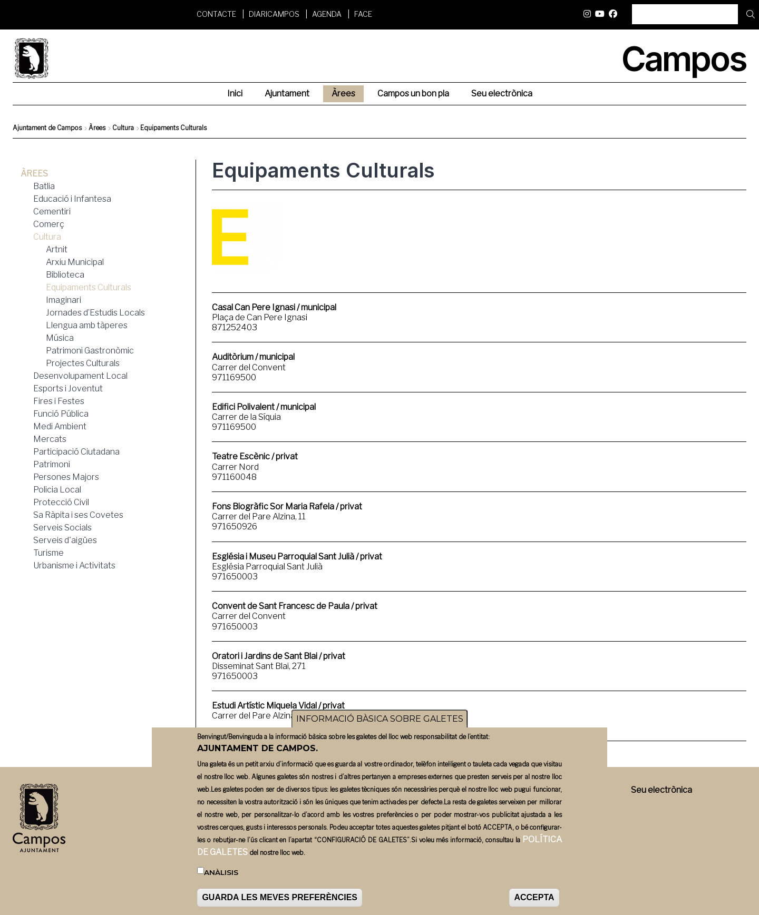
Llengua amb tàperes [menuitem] (87, 325)
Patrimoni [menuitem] (51, 464)
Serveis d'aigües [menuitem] (65, 540)
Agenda (327, 13)
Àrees (97, 128)
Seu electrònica (661, 790)
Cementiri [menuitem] (52, 211)
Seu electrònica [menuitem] (501, 93)
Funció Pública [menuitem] (61, 414)
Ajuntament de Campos (47, 128)
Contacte (216, 13)
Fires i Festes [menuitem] (58, 401)
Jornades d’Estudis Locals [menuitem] (95, 313)
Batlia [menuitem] (44, 186)
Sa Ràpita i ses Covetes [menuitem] (78, 515)
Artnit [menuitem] (56, 249)
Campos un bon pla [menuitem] (413, 93)
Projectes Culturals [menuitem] (83, 363)
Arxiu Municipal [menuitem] (75, 262)
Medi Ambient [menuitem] (59, 426)
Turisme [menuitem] (48, 553)
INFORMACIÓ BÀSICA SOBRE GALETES (379, 719)
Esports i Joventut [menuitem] (68, 388)
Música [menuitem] (60, 338)
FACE (363, 13)
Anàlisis (221, 872)
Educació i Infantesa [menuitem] (72, 199)
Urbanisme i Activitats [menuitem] (74, 565)
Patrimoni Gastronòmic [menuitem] (90, 351)
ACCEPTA (534, 897)
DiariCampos (274, 13)
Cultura (123, 128)
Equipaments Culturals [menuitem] (88, 287)
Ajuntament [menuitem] (287, 93)
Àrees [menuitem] (343, 93)
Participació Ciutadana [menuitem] (76, 452)
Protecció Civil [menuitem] (61, 502)
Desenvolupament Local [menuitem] (80, 376)
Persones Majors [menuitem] (66, 477)
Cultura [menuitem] (47, 237)
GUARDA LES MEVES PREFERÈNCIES (279, 897)
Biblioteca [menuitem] (65, 275)
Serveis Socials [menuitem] (62, 528)
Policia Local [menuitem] (57, 490)
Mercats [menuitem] (49, 439)
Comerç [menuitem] (48, 224)
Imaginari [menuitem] (63, 300)
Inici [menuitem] (234, 93)
